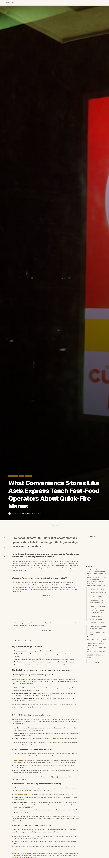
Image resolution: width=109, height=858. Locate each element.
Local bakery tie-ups (21, 798)
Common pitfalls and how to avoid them (96, 679)
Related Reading (94, 693)
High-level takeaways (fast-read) (96, 612)
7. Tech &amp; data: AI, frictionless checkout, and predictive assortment (97, 648)
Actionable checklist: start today (96, 682)
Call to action (93, 691)
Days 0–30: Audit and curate (98, 657)
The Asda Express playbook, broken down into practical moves (96, 615)
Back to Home (9, 3)
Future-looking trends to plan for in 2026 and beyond (96, 675)
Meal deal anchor (20, 763)
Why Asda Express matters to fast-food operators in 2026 (96, 609)
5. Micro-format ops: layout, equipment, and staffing (97, 638)
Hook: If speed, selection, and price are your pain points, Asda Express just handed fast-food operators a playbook (96, 603)
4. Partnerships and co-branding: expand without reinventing (96, 633)
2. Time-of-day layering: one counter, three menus (98, 624)
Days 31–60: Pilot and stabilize (96, 660)
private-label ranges (32, 591)
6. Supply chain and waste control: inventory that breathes (97, 642)
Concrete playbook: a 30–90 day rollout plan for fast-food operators (96, 653)
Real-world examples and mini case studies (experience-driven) (96, 671)
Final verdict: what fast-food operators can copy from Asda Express (95, 686)
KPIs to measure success (94, 667)
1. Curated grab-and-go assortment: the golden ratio (97, 619)
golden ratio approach (26, 687)
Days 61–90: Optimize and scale (97, 664)
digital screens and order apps (57, 746)
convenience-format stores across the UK (50, 567)
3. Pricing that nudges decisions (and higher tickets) (98, 628)
